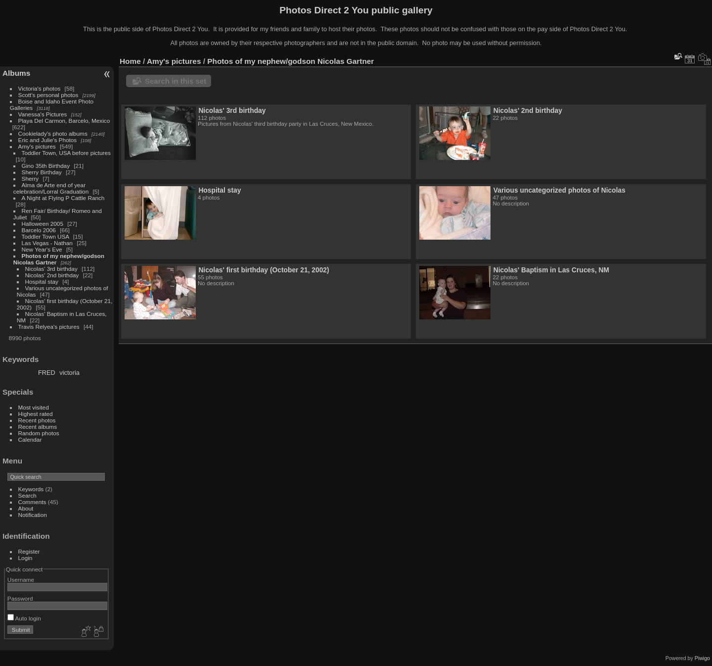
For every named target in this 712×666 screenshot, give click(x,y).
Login (25, 558)
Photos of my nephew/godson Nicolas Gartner (290, 61)
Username (20, 579)
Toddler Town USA (45, 236)
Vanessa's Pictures (42, 114)
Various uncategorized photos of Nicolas (559, 190)
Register (29, 551)
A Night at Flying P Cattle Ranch (63, 198)
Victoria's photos (39, 88)
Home (130, 61)
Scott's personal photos (48, 95)
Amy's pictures (37, 146)
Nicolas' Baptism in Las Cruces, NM (551, 270)
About (26, 508)
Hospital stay (41, 281)
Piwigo (702, 658)
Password (20, 598)
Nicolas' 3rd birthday (51, 268)
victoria (69, 372)
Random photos (38, 433)
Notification (32, 515)
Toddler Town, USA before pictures (66, 153)
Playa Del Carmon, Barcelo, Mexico (64, 120)
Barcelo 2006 (39, 230)
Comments (32, 502)
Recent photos (37, 420)
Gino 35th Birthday (46, 165)
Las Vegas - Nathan (47, 243)
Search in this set (175, 81)
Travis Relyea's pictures (49, 326)
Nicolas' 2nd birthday (52, 275)
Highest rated (35, 413)
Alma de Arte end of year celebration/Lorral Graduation (51, 188)
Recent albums (37, 426)
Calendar (30, 439)
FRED (46, 372)
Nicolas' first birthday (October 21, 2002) (263, 270)
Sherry (30, 178)
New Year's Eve (42, 249)
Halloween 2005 (42, 223)
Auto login (24, 618)
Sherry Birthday (42, 172)
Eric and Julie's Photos (47, 140)
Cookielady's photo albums (53, 133)
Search (27, 495)
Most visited (33, 407)
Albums (16, 73)
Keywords (31, 489)
